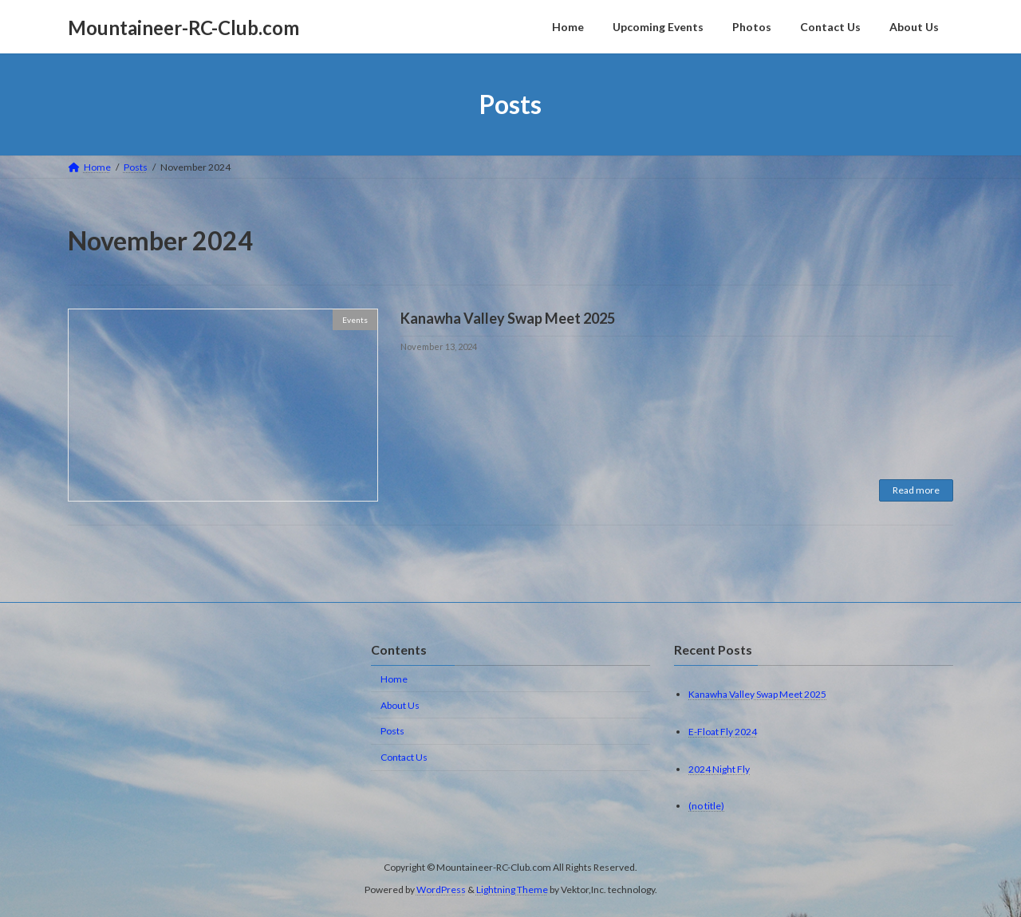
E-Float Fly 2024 (722, 732)
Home (394, 679)
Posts (392, 731)
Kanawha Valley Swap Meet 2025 (507, 318)
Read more (916, 490)
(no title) (706, 806)
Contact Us (404, 757)
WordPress (441, 889)
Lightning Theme (512, 889)
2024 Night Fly (719, 768)
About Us (400, 705)
